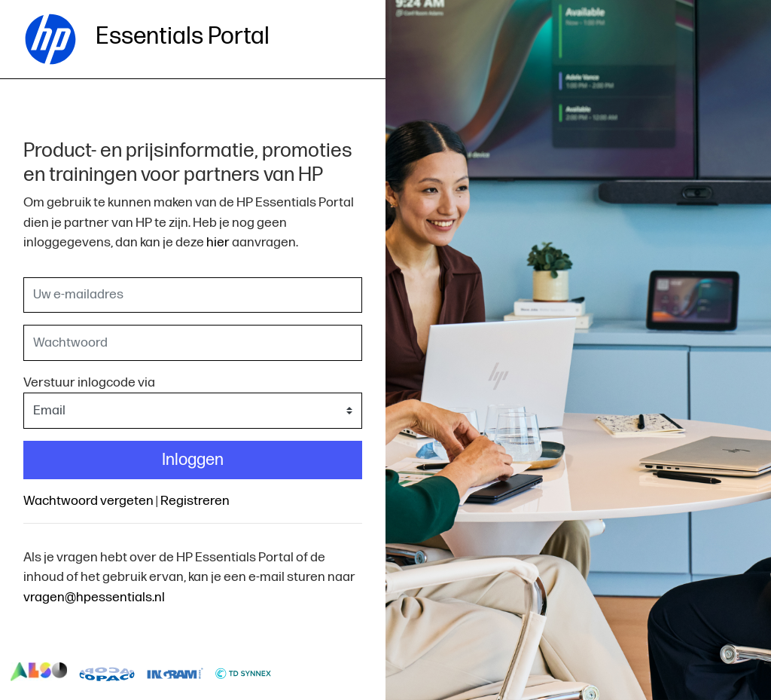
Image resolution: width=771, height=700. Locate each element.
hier (218, 242)
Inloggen (193, 460)
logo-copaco (107, 672)
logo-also (39, 672)
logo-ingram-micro (175, 672)
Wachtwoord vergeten (88, 501)
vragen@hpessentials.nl (94, 597)
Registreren (195, 501)
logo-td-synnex (243, 672)
